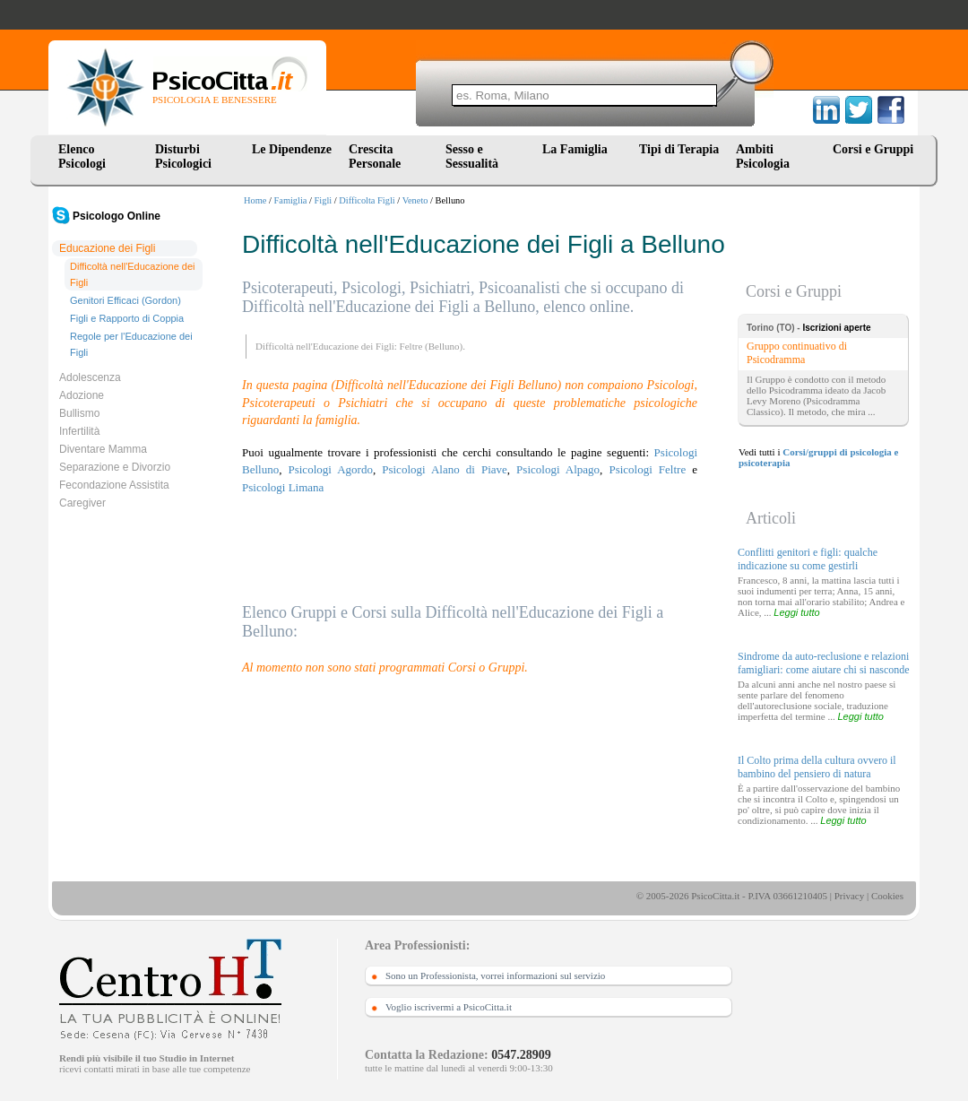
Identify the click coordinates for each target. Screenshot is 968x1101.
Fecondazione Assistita (114, 485)
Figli (324, 200)
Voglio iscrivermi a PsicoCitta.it (448, 1006)
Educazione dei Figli (107, 248)
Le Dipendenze (292, 149)
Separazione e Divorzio (114, 467)
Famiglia (290, 200)
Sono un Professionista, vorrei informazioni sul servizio (495, 975)
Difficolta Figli (366, 200)
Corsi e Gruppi (873, 149)
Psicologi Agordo (330, 469)
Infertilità (79, 431)
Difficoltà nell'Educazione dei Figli (132, 274)
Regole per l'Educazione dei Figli (131, 344)
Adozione (81, 395)
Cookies (887, 895)
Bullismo (79, 413)
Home (255, 200)
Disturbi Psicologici (183, 156)
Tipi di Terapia (679, 149)
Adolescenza (90, 377)
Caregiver (82, 503)
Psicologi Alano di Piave (444, 469)
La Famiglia (578, 149)
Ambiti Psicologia (763, 156)
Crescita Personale (375, 156)
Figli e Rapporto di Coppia (127, 318)
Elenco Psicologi (82, 156)
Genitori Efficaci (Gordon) (125, 300)
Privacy (849, 895)
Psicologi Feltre (647, 469)
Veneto (415, 200)
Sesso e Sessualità (471, 156)
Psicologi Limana (283, 487)
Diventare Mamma (103, 449)
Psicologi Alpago (558, 469)
